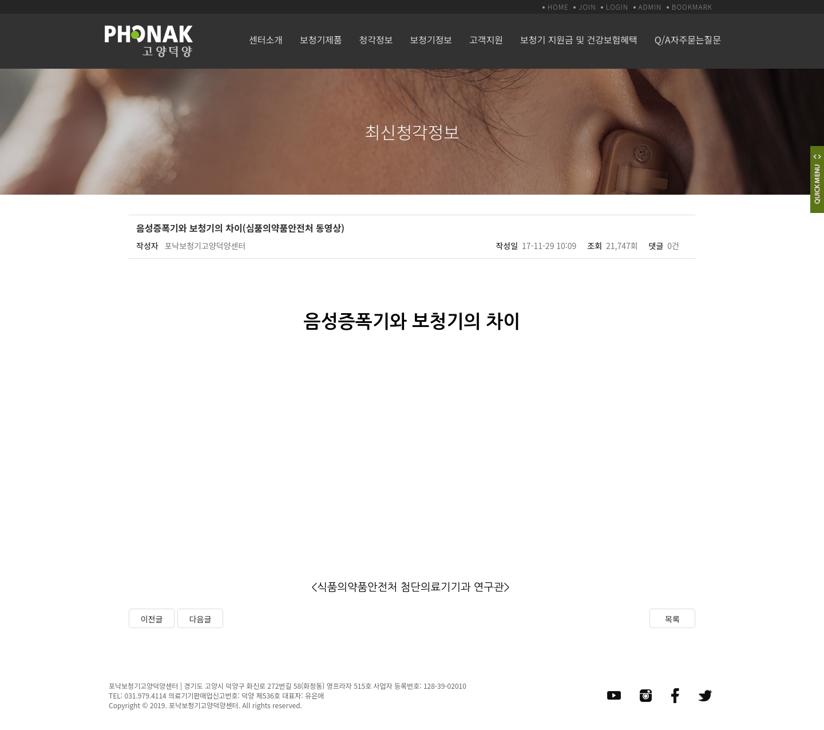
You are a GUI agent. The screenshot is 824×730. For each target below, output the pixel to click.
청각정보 (376, 39)
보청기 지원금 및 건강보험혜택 (578, 39)
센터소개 (266, 39)
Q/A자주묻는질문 (688, 39)
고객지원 (486, 39)
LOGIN (617, 6)
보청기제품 (321, 39)
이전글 (152, 619)
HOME (558, 6)
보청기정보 (431, 39)
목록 (672, 619)
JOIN (587, 6)
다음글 (200, 619)
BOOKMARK (692, 6)
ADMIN (650, 6)
